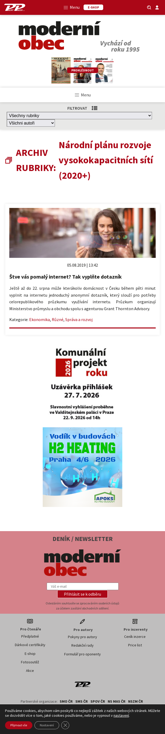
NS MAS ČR (116, 701)
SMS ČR (81, 701)
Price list (135, 645)
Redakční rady (82, 645)
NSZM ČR (135, 701)
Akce (30, 670)
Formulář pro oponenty (82, 654)
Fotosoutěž (30, 662)
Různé (57, 319)
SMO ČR (66, 701)
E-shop (30, 653)
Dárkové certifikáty (30, 644)
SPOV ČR (97, 701)
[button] (82, 594)
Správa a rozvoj (79, 319)
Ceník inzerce (135, 636)
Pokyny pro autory (82, 636)
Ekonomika (39, 319)
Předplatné (30, 636)
